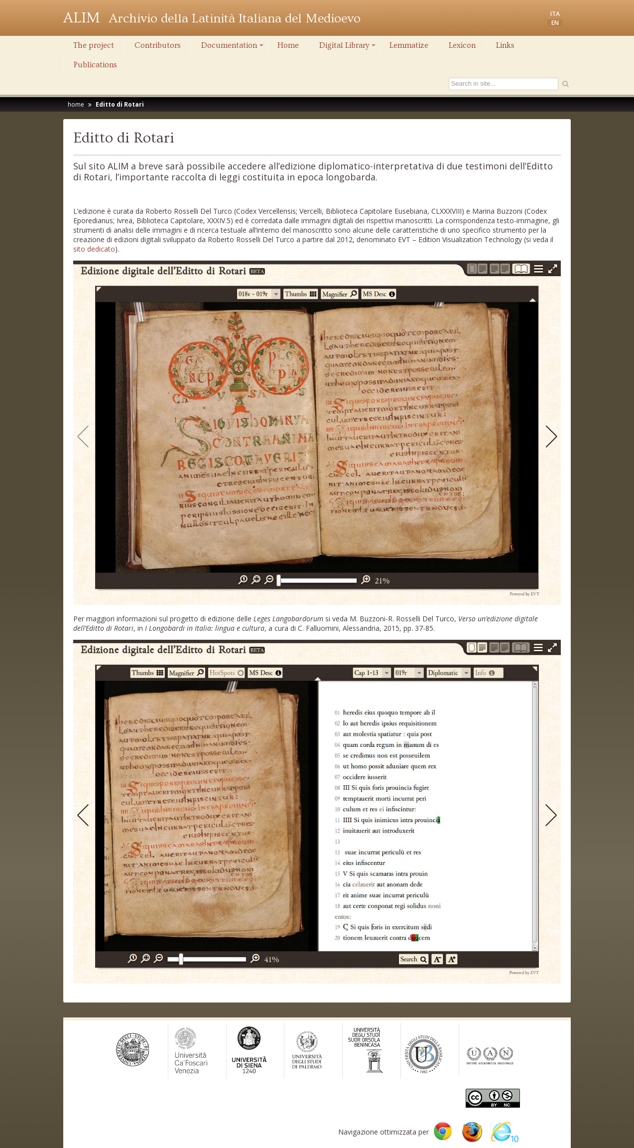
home (76, 104)
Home (288, 45)
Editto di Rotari (120, 104)
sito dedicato (94, 249)
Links (505, 45)
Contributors (157, 45)
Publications (95, 64)
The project (93, 45)
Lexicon (462, 45)
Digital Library (348, 48)
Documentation (233, 48)
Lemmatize (408, 45)
